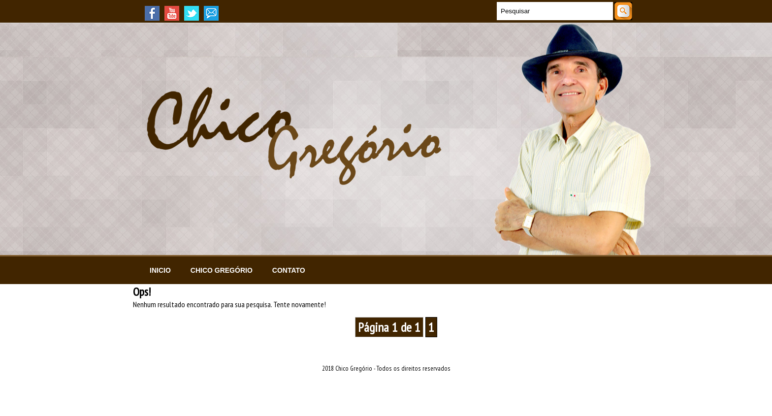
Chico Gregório (222, 270)
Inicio (160, 270)
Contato (288, 270)
